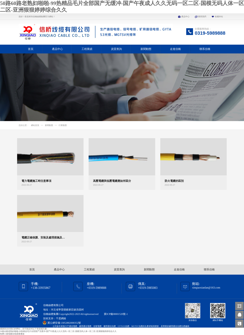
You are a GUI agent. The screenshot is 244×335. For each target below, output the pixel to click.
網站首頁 (35, 125)
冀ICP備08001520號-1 (116, 314)
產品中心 (185, 16)
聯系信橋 (204, 49)
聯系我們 (202, 16)
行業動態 (63, 125)
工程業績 (87, 49)
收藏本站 (219, 16)
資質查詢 (116, 49)
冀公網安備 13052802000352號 (64, 322)
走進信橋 (175, 49)
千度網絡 (61, 318)
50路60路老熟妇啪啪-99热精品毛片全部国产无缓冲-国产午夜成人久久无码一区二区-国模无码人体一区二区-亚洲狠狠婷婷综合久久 (58, 331)
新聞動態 (145, 49)
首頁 (30, 49)
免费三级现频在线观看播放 (12, 334)
